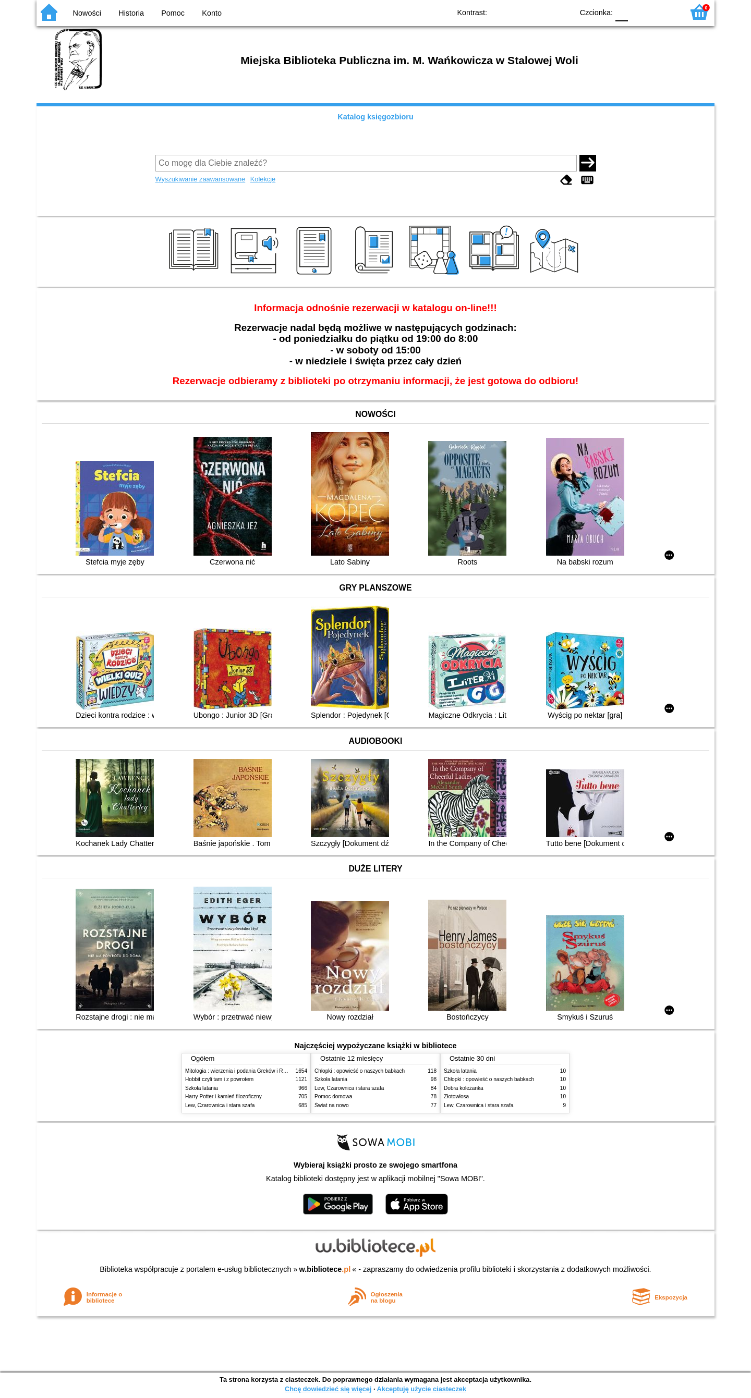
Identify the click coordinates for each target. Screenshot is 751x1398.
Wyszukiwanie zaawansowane (200, 179)
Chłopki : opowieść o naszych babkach (359, 1071)
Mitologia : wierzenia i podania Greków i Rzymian (242, 1071)
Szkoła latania (201, 1088)
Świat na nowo (331, 1105)
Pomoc (173, 13)
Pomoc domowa (333, 1096)
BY (561, 11)
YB (541, 11)
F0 (621, 11)
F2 (664, 11)
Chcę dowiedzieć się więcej (328, 1389)
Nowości (87, 13)
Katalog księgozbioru (375, 117)
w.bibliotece (325, 1269)
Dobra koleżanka (463, 1088)
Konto (212, 13)
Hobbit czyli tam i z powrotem (219, 1079)
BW (520, 11)
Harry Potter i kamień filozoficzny (223, 1096)
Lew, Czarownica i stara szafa (220, 1105)
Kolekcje (262, 179)
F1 (640, 11)
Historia (131, 13)
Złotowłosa (456, 1096)
